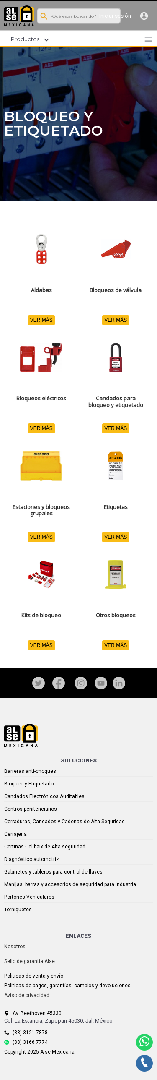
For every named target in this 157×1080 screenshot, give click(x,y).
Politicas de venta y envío (33, 976)
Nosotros (15, 947)
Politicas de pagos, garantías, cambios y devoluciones (67, 986)
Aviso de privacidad (26, 995)
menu (148, 39)
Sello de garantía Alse (29, 961)
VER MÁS (41, 320)
